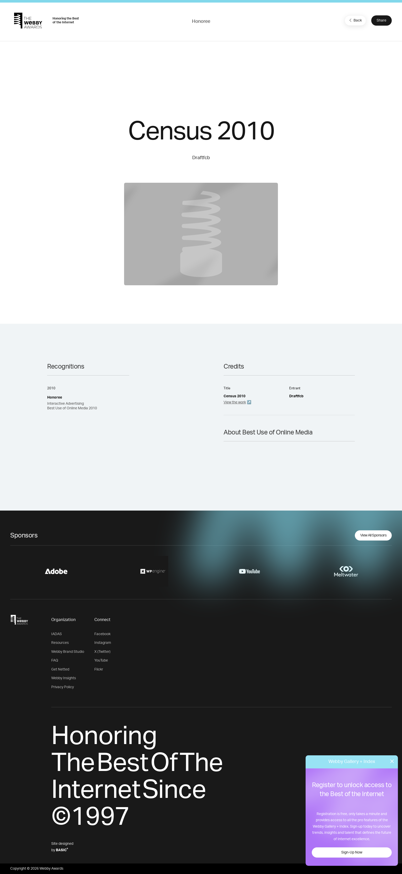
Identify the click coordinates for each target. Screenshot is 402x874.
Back (355, 20)
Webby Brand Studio (67, 652)
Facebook (102, 634)
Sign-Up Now (351, 852)
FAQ (54, 660)
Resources (60, 643)
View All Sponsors (373, 535)
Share (381, 20)
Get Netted (60, 669)
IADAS (56, 634)
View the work (235, 402)
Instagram (102, 643)
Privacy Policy (62, 687)
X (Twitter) (102, 652)
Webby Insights (63, 678)
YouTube (101, 660)
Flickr (98, 669)
